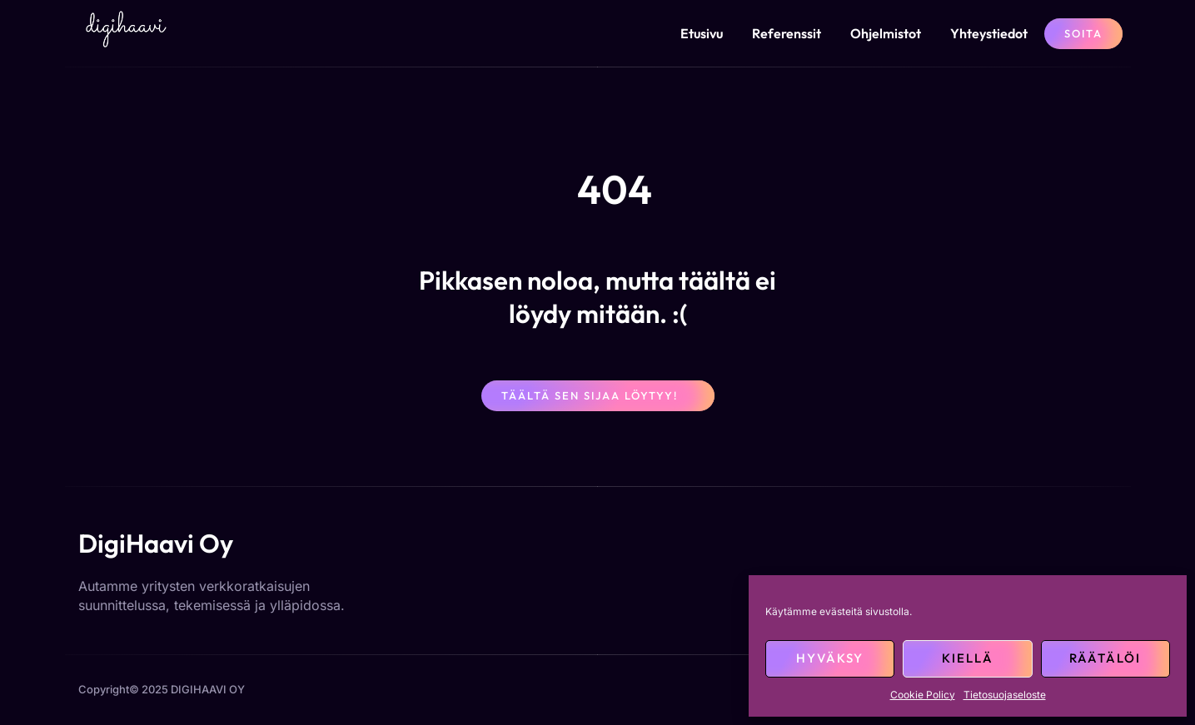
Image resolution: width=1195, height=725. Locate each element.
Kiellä (967, 658)
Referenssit (786, 33)
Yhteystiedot (989, 33)
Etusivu (701, 33)
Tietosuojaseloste (1004, 694)
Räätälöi (1105, 658)
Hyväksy (830, 658)
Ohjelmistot (885, 33)
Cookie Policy (922, 694)
